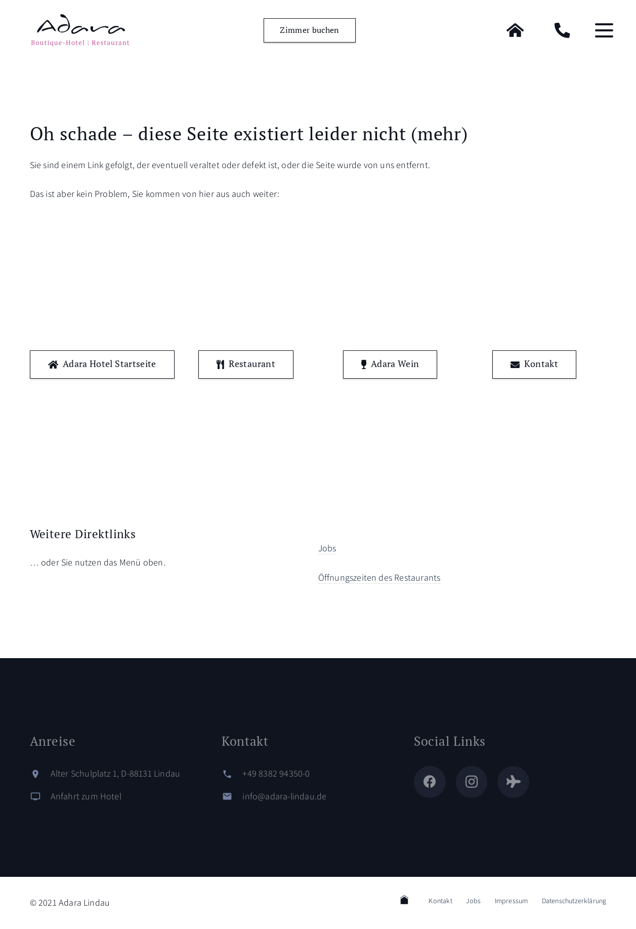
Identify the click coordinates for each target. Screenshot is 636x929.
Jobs (327, 548)
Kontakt (440, 900)
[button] (604, 30)
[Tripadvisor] (513, 782)
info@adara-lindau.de (284, 796)
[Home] (515, 30)
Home (404, 899)
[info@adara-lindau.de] (232, 796)
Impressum (511, 900)
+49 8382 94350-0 (276, 773)
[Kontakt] (562, 30)
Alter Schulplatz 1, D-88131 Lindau (116, 773)
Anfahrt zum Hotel (86, 796)
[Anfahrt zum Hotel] (40, 796)
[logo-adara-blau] (80, 30)
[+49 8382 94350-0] (232, 774)
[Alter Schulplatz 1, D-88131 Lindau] (40, 774)
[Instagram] (472, 782)
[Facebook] (430, 782)
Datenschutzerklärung (574, 900)
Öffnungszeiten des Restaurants (379, 577)
